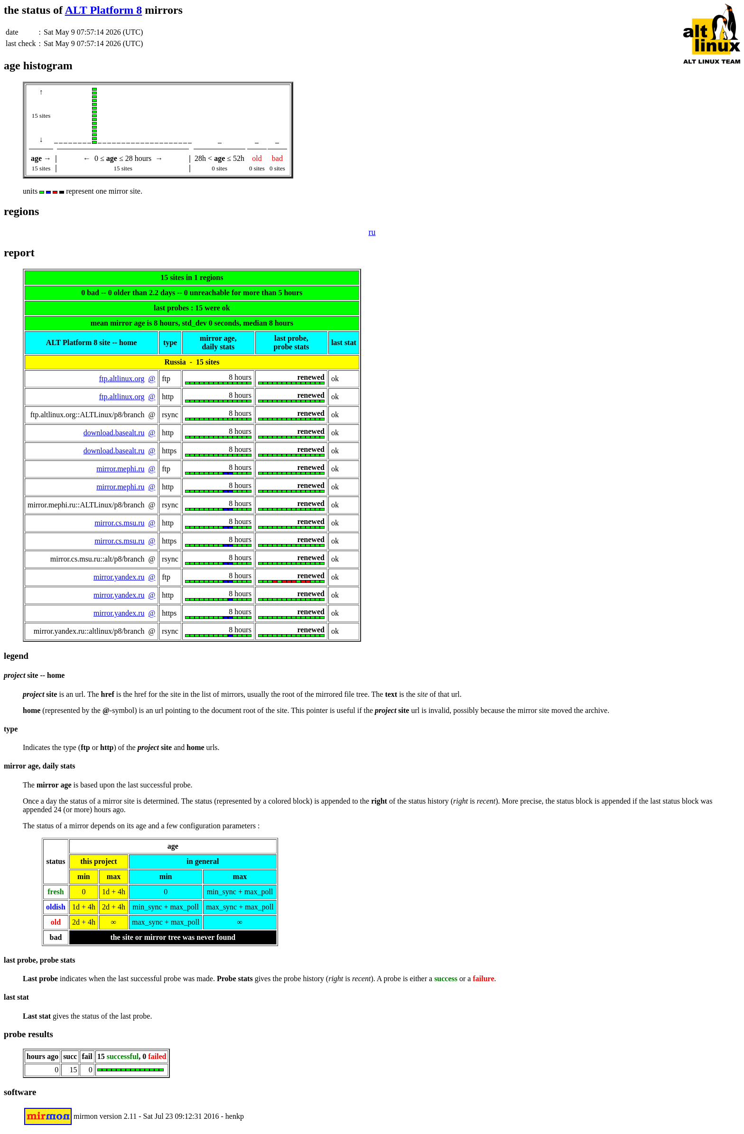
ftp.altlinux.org (122, 379)
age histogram (38, 65)
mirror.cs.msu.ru (119, 523)
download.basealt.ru (114, 433)
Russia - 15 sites (191, 362)
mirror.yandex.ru (119, 577)
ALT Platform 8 (103, 10)
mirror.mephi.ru (120, 469)
